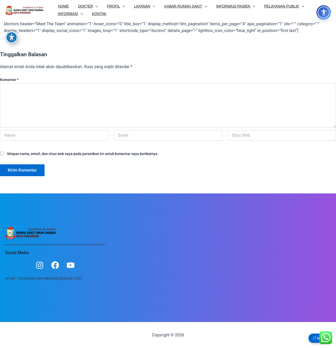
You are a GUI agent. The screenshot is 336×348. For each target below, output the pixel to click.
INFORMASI (310, 6)
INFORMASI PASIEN (224, 6)
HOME (62, 6)
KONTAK (64, 14)
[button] (92, 6)
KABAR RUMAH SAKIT (176, 6)
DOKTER (85, 6)
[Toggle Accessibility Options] (323, 12)
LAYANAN (137, 6)
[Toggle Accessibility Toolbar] (11, 37)
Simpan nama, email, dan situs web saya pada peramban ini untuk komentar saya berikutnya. (82, 154)
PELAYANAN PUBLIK (270, 6)
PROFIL (111, 6)
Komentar (9, 80)
